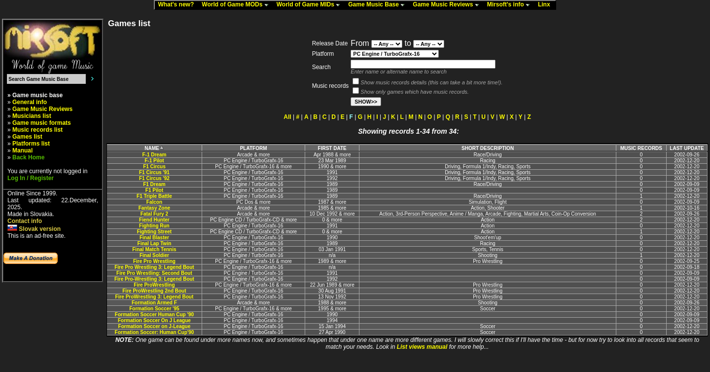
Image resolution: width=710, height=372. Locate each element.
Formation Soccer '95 (154, 308)
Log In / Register (30, 178)
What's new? (178, 5)
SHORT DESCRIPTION (488, 148)
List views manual (422, 346)
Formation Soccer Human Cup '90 (154, 314)
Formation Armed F (154, 302)
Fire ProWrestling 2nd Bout (154, 291)
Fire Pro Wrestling (154, 261)
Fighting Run (154, 225)
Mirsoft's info (511, 5)
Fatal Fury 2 (154, 214)
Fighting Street (154, 231)
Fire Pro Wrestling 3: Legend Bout (154, 267)
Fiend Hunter (154, 220)
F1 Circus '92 (154, 178)
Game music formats (41, 122)
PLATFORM (253, 148)
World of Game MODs (237, 5)
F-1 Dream (154, 154)
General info (29, 102)
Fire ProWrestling (154, 285)
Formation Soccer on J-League (154, 326)
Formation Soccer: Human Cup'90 (154, 332)
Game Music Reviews (448, 5)
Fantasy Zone (154, 208)
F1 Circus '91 (154, 172)
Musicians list (31, 115)
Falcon (154, 202)
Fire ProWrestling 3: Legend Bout (154, 296)
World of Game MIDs (310, 5)
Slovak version (34, 228)
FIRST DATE (332, 148)
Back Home (28, 157)
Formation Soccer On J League (154, 320)
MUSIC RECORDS (641, 148)
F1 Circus (154, 166)
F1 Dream (154, 184)
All (287, 116)
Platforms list (31, 143)
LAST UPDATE (687, 148)
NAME (154, 148)
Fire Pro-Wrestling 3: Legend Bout (154, 279)
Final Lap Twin (155, 243)
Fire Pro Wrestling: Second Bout (154, 273)
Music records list (37, 129)
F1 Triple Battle (154, 196)
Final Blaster (154, 237)
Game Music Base (379, 5)
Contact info (24, 221)
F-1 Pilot (154, 160)
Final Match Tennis (154, 249)
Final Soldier (154, 255)
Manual (22, 150)
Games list (27, 136)
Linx (546, 5)
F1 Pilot (154, 190)
